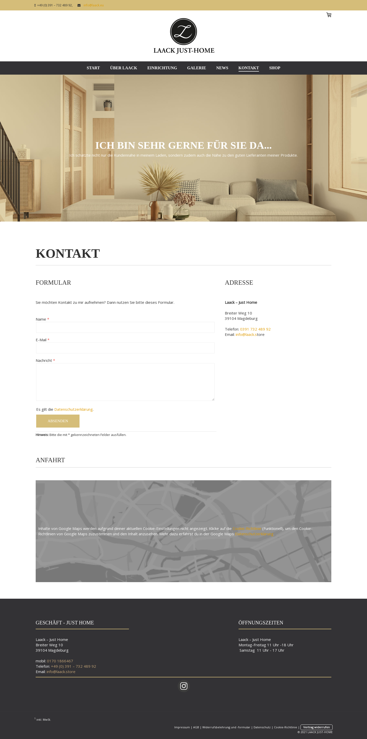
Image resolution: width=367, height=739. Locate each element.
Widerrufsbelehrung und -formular (226, 727)
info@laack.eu (93, 5)
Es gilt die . (65, 409)
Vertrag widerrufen (316, 727)
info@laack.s (246, 334)
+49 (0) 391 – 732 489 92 (73, 666)
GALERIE (196, 68)
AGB (196, 727)
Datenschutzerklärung (73, 409)
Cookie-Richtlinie (247, 528)
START (93, 68)
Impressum (182, 727)
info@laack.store (61, 671)
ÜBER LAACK (123, 68)
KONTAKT (249, 68)
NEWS (222, 68)
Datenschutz (262, 727)
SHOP (274, 68)
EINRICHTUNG (162, 68)
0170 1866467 (60, 660)
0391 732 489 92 (255, 329)
